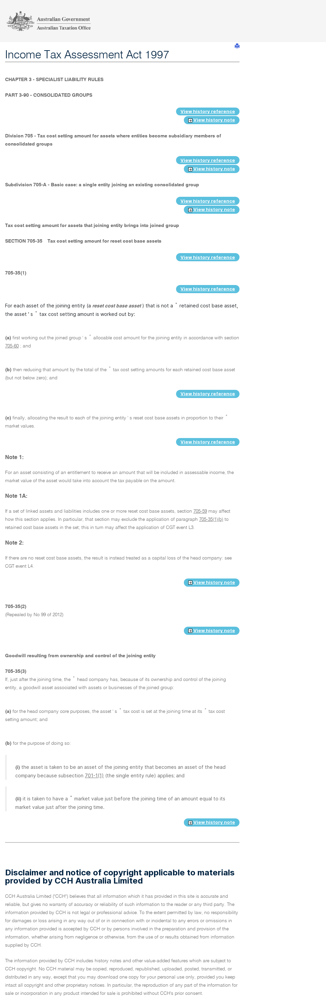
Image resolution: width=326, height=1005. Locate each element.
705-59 (200, 511)
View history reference (207, 111)
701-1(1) (94, 775)
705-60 (12, 346)
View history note (211, 119)
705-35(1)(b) (211, 519)
